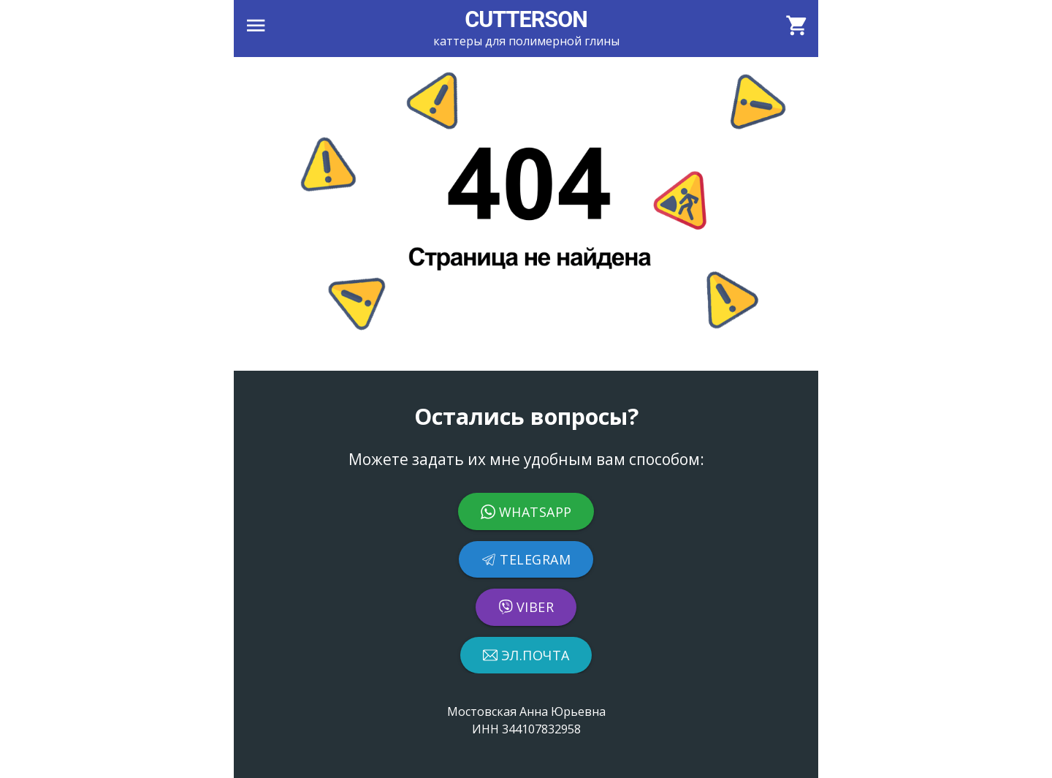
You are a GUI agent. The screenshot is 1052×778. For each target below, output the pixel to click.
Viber (526, 607)
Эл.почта (526, 655)
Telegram (526, 559)
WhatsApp (526, 512)
